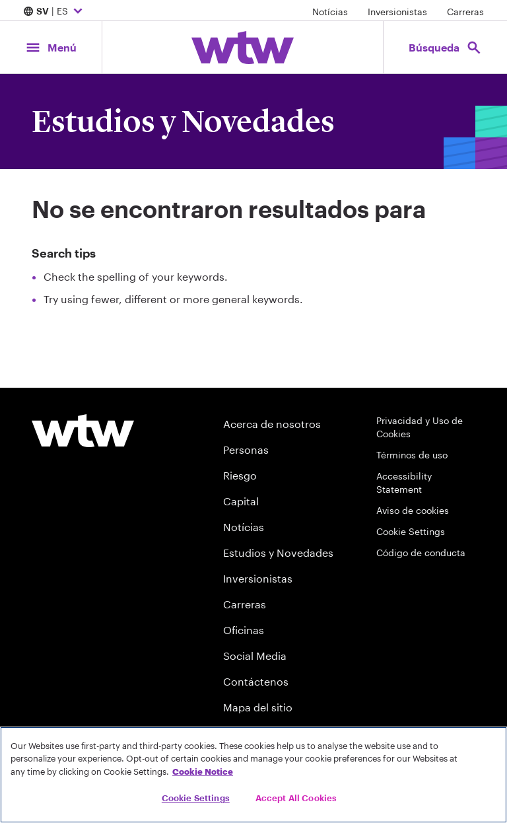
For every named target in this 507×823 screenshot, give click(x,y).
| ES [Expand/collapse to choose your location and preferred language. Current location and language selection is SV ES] (54, 11)
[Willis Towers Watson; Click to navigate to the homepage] (242, 47)
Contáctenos (255, 681)
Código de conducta (420, 552)
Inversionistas (397, 11)
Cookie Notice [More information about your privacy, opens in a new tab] (202, 771)
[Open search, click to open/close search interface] (445, 47)
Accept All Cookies (296, 798)
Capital (241, 501)
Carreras (465, 11)
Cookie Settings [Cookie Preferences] (410, 531)
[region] (253, 775)
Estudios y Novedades (278, 552)
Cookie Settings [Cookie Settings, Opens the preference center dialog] (196, 798)
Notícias (330, 11)
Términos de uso (412, 454)
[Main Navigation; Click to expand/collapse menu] (51, 47)
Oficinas (243, 630)
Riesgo (240, 475)
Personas (246, 449)
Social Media (255, 655)
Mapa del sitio (257, 707)
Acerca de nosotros (272, 423)
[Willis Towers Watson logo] (83, 430)
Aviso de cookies (412, 510)
